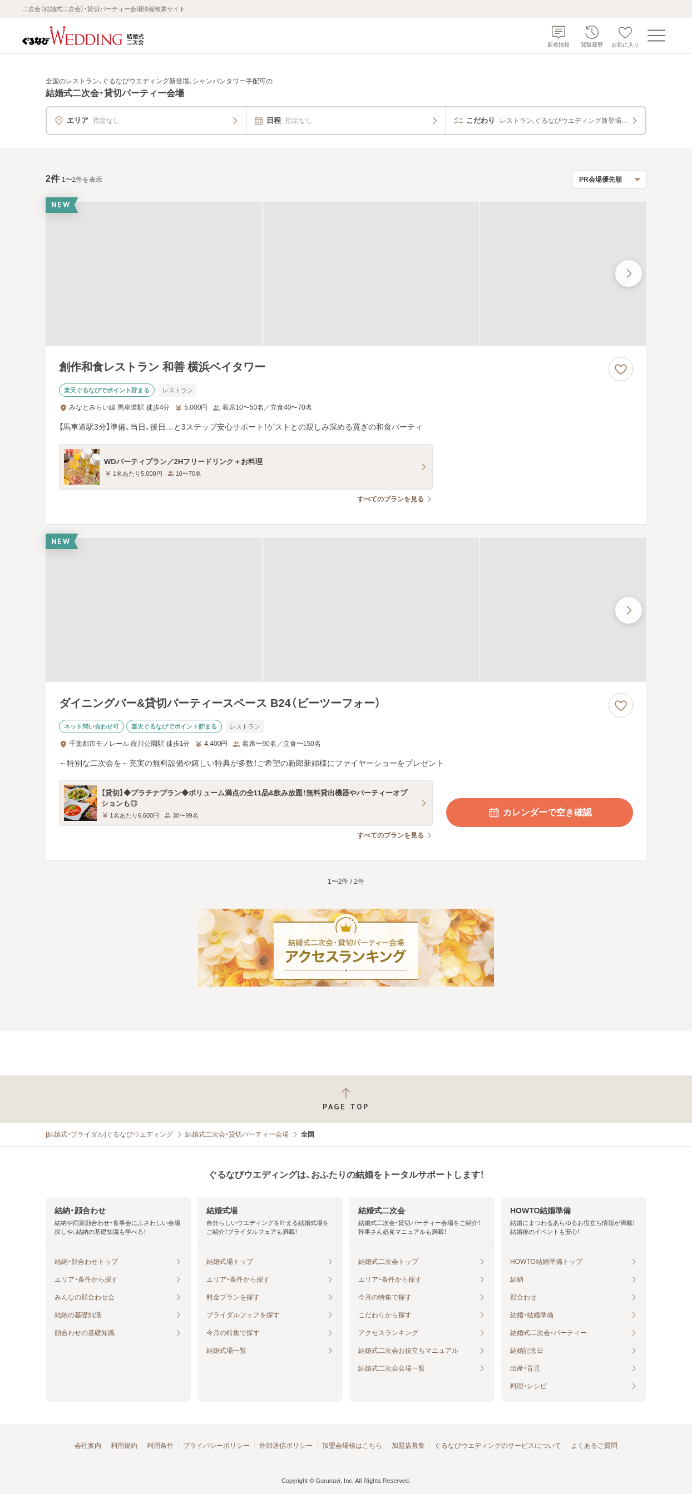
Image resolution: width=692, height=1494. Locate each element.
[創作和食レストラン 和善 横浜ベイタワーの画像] (346, 274)
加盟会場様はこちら (352, 1446)
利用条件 (160, 1446)
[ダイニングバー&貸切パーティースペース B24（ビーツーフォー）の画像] (346, 610)
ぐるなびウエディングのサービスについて (497, 1446)
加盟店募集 (408, 1446)
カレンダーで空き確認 (539, 812)
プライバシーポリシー (216, 1446)
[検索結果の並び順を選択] (609, 179)
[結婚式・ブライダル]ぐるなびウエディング (109, 1134)
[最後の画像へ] (628, 273)
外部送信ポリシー (286, 1446)
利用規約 (124, 1446)
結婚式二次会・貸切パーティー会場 (237, 1134)
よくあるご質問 (594, 1446)
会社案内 (88, 1446)
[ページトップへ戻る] (346, 1099)
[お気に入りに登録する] (621, 369)
